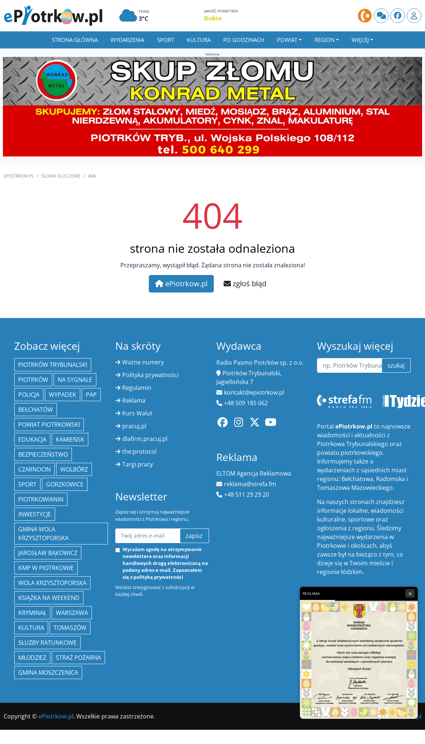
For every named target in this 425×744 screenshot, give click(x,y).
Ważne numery (143, 362)
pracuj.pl (134, 426)
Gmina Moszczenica (48, 673)
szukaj (396, 365)
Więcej (360, 39)
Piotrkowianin (40, 499)
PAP (91, 395)
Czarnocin (34, 469)
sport (27, 484)
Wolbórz (74, 469)
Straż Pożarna (78, 658)
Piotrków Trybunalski (52, 365)
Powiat (287, 39)
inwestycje (34, 514)
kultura (31, 628)
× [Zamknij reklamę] (410, 593)
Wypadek (62, 395)
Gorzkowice (65, 484)
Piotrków (33, 380)
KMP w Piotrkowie (46, 568)
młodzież (32, 658)
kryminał (32, 613)
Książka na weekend (49, 598)
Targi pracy (137, 464)
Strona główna (75, 39)
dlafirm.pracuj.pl (144, 439)
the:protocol (139, 451)
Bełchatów (35, 410)
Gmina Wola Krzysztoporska (43, 533)
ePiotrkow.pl (19, 176)
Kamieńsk (70, 439)
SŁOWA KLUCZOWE (61, 176)
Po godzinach (243, 39)
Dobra (213, 18)
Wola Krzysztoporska (52, 583)
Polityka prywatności (150, 375)
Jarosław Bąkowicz (47, 553)
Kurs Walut (137, 413)
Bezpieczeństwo (43, 454)
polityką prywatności (158, 577)
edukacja (32, 439)
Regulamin (136, 388)
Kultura (198, 39)
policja (28, 395)
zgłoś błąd (245, 283)
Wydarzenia (127, 39)
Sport (165, 39)
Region (324, 39)
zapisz (194, 536)
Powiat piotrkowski (49, 425)
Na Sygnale (75, 380)
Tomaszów (70, 628)
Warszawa (72, 613)
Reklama (134, 400)
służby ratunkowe (47, 643)
